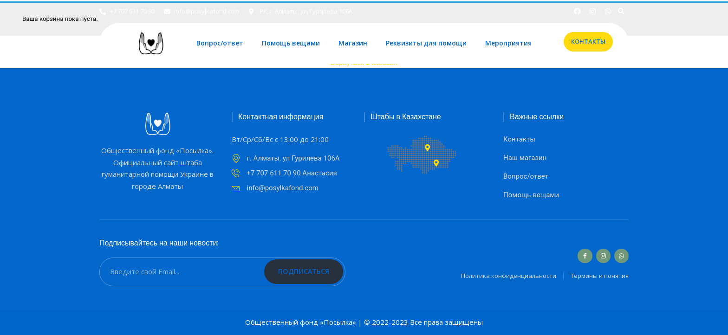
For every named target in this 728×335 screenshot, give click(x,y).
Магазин (352, 43)
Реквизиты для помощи (426, 43)
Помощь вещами (291, 43)
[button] (588, 42)
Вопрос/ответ (219, 43)
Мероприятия (508, 43)
